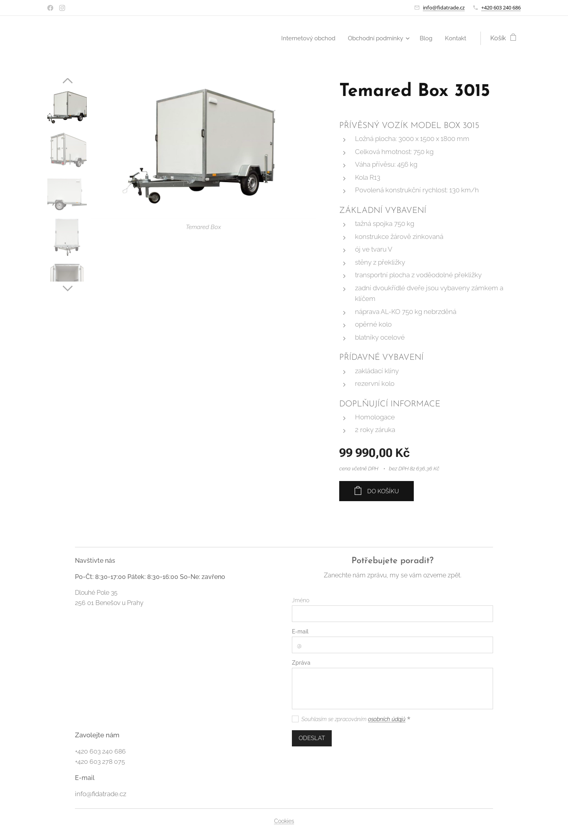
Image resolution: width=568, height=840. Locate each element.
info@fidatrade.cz (444, 7)
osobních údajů (386, 719)
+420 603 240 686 (501, 7)
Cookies (284, 821)
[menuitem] (303, 38)
